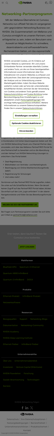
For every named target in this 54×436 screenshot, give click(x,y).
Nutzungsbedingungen (31, 100)
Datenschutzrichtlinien (32, 108)
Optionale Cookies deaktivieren (26, 123)
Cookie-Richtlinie (34, 94)
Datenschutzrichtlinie (13, 94)
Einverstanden (26, 131)
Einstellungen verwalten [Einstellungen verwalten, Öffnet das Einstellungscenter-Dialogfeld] (26, 115)
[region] (27, 96)
